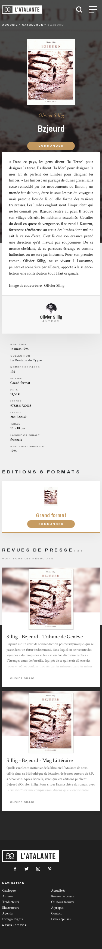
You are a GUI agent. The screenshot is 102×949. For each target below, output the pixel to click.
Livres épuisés (61, 919)
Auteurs (8, 896)
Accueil (10, 24)
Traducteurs (10, 902)
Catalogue (9, 890)
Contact (56, 913)
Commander (51, 145)
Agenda (7, 913)
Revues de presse (62, 896)
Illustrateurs (10, 907)
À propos (57, 907)
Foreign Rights (12, 919)
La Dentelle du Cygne (26, 360)
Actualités (58, 890)
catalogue (33, 24)
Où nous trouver (62, 902)
